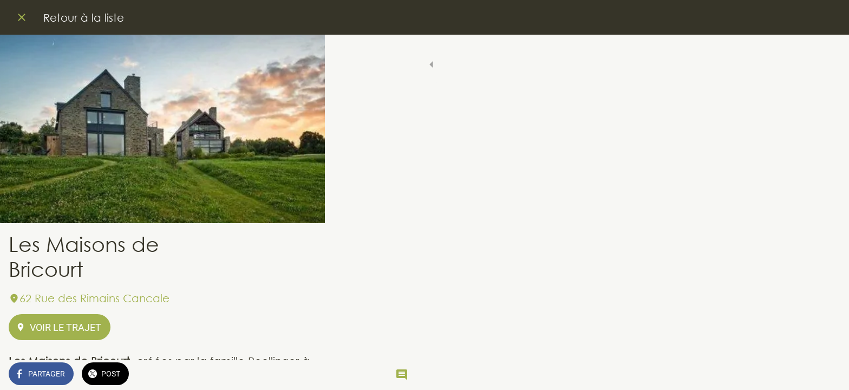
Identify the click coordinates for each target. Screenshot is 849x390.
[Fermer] (21, 17)
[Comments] (303, 375)
